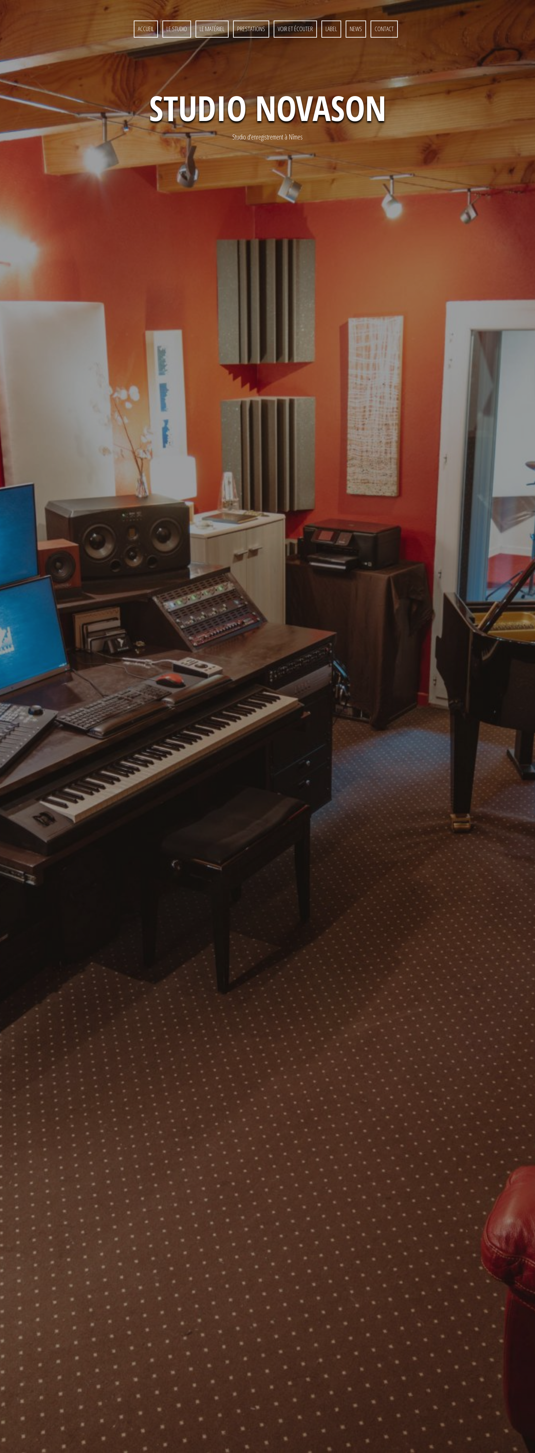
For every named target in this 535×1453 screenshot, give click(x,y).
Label (331, 29)
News (356, 29)
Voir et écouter (295, 29)
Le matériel (212, 29)
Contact (262, 1426)
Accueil (146, 29)
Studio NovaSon (267, 107)
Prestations (251, 29)
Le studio (177, 29)
